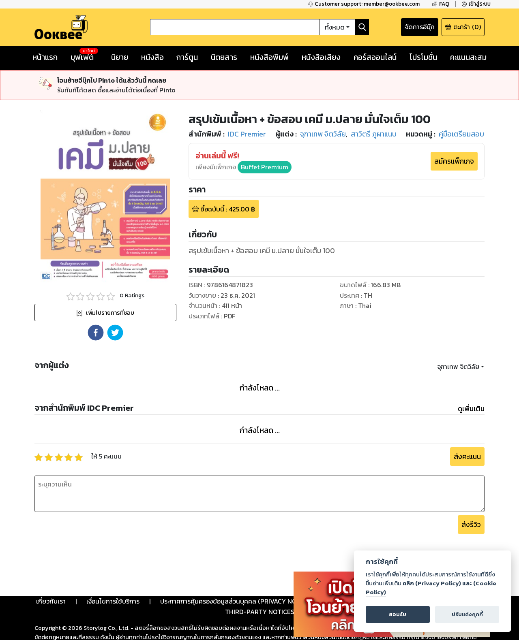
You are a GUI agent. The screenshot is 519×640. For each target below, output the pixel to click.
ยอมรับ (397, 614)
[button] (96, 332)
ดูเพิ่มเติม (471, 408)
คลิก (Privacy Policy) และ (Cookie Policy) (431, 588)
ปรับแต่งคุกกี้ (467, 614)
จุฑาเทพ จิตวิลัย (458, 366)
